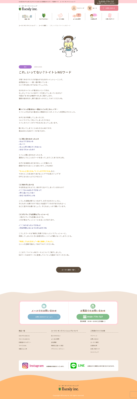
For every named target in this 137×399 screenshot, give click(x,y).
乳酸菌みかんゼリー (25, 342)
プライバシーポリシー (58, 349)
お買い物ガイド (95, 349)
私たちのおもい (56, 336)
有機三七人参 (23, 349)
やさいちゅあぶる (24, 339)
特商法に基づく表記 (57, 345)
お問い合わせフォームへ (44, 317)
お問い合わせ (110, 8)
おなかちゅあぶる (24, 336)
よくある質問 (55, 339)
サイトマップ (94, 352)
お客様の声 (93, 345)
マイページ (93, 336)
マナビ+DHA (22, 345)
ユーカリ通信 (94, 342)
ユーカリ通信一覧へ (68, 270)
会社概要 (54, 342)
